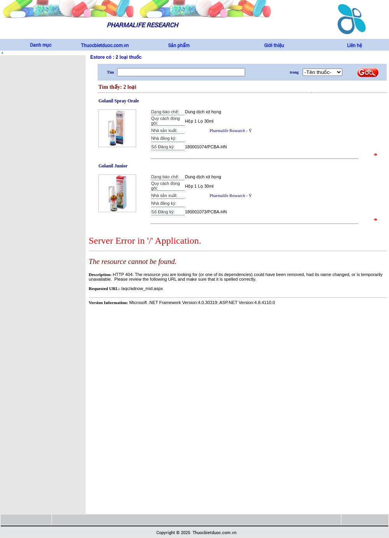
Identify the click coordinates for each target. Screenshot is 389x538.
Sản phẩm (178, 45)
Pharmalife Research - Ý (231, 130)
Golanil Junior (113, 166)
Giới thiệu (274, 45)
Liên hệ (354, 45)
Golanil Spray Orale (118, 101)
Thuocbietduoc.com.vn (105, 45)
